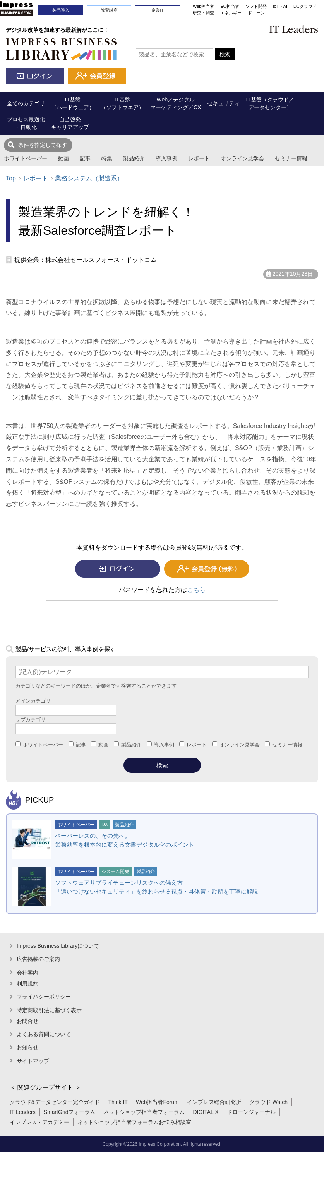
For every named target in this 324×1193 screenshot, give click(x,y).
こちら (196, 589)
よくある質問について (44, 1034)
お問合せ (27, 1021)
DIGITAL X (205, 1112)
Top (11, 178)
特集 (106, 158)
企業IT (157, 10)
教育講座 (109, 10)
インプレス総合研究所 (214, 1102)
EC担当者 (229, 6)
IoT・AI (280, 6)
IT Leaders (23, 1112)
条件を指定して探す (42, 145)
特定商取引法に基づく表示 (49, 1010)
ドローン (256, 12)
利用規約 (27, 983)
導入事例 (166, 158)
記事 (85, 158)
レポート (199, 158)
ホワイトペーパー (25, 158)
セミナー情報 (291, 158)
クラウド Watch (268, 1102)
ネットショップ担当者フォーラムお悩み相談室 (134, 1122)
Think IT (118, 1102)
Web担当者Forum (157, 1102)
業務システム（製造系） (89, 178)
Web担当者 (203, 6)
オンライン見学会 (242, 158)
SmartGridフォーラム (70, 1112)
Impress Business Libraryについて (58, 946)
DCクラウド (305, 6)
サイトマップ (33, 1061)
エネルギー (231, 12)
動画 (63, 158)
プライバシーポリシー (44, 997)
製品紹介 (134, 158)
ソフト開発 (256, 6)
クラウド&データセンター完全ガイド (55, 1102)
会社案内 (27, 973)
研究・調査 (203, 12)
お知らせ (27, 1047)
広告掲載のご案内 (38, 959)
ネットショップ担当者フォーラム (144, 1112)
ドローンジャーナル (251, 1112)
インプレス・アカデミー (39, 1122)
